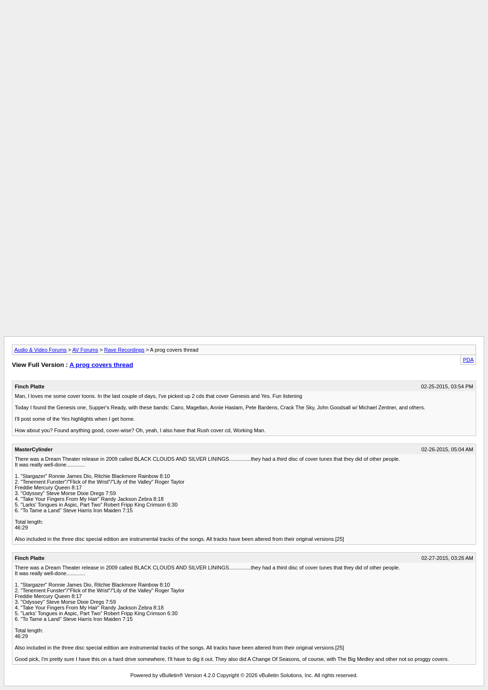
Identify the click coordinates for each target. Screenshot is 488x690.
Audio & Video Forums (40, 350)
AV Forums (85, 350)
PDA (468, 360)
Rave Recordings (124, 350)
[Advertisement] (244, 25)
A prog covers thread (101, 364)
